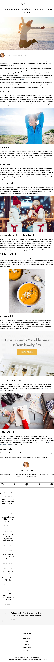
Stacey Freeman (12, 55)
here (22, 79)
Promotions (27, 647)
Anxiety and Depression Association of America (40, 455)
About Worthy (27, 633)
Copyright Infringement (27, 636)
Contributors (27, 639)
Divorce (26, 4)
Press (27, 641)
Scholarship (27, 650)
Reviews (27, 644)
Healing (31, 4)
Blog (21, 4)
